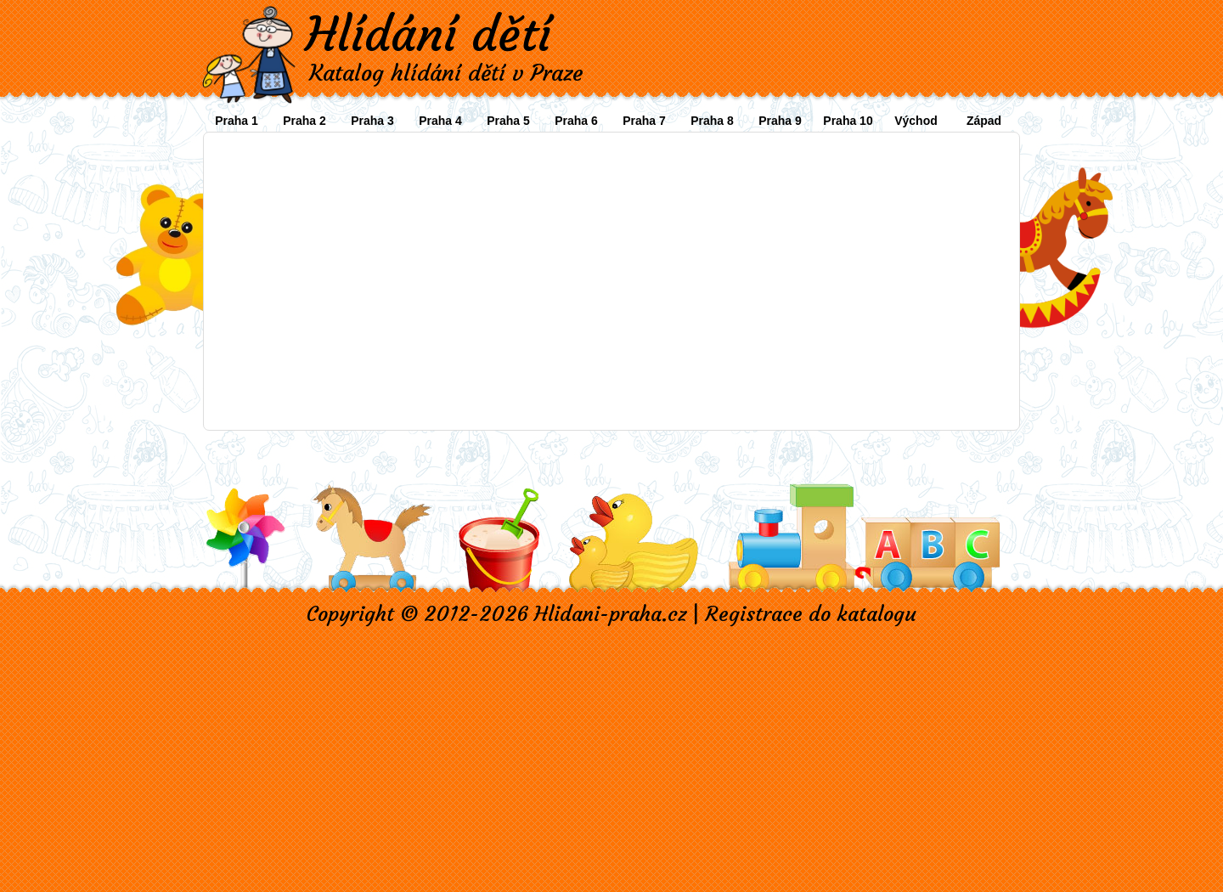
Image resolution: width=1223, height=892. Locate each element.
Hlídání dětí (428, 34)
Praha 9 (780, 120)
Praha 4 (440, 120)
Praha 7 (644, 120)
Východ (916, 120)
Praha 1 (236, 120)
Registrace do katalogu (810, 614)
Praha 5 (508, 120)
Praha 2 (304, 120)
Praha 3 (372, 120)
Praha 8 (712, 120)
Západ (984, 120)
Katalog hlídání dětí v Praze (446, 73)
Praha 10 (847, 120)
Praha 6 (576, 120)
